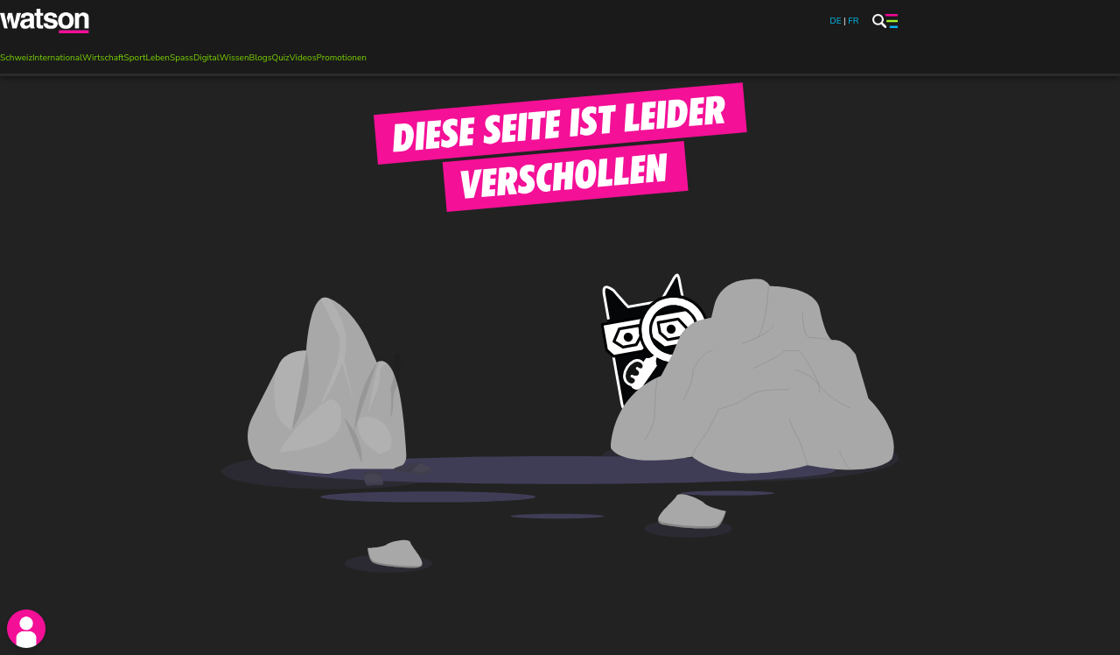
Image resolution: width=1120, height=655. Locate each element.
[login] (26, 628)
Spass (181, 58)
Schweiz (16, 58)
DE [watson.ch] (835, 21)
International (57, 58)
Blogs (260, 58)
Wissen (234, 58)
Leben (158, 58)
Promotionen (341, 58)
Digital (206, 58)
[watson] (45, 21)
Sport (135, 58)
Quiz (280, 58)
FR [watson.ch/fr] (853, 21)
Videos (303, 58)
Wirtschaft (103, 58)
